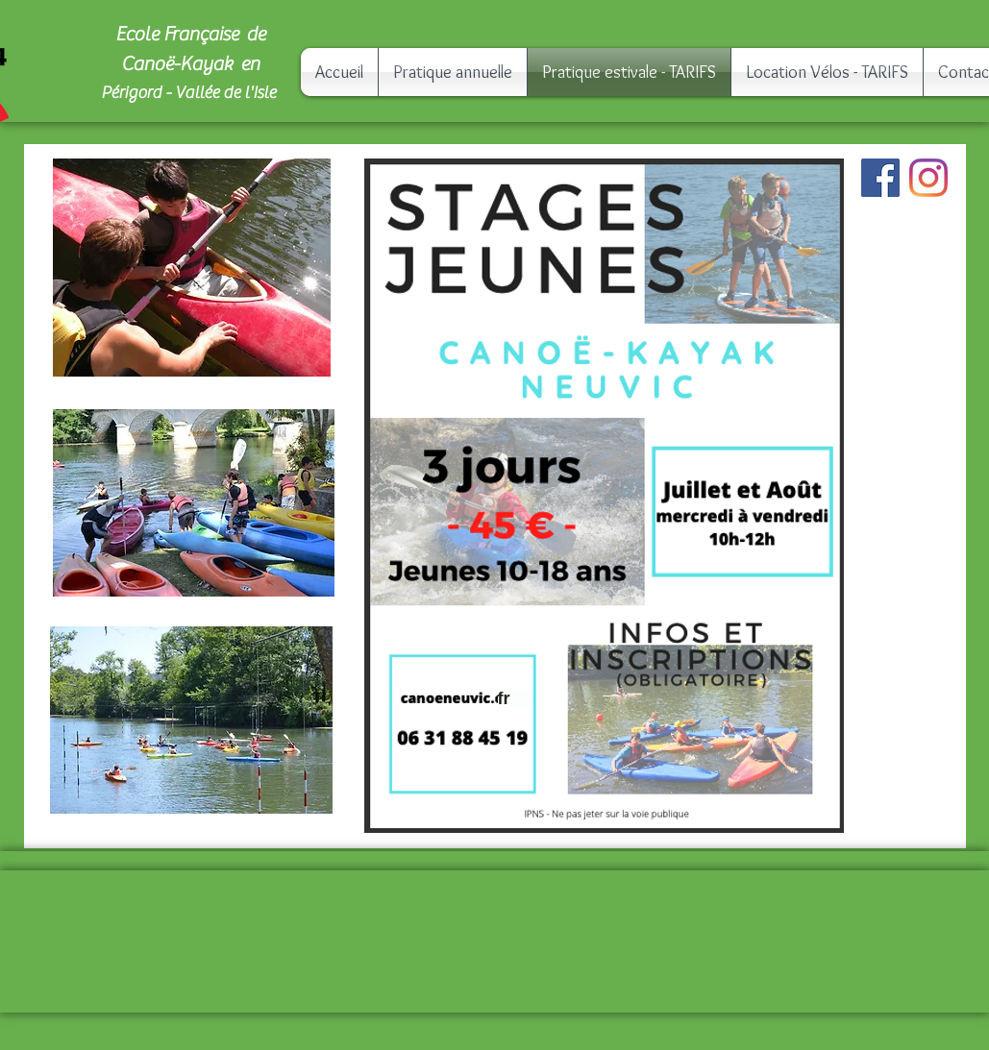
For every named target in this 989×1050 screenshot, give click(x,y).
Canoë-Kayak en (190, 64)
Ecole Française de (190, 34)
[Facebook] (880, 178)
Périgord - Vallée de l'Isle (190, 93)
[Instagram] (928, 178)
